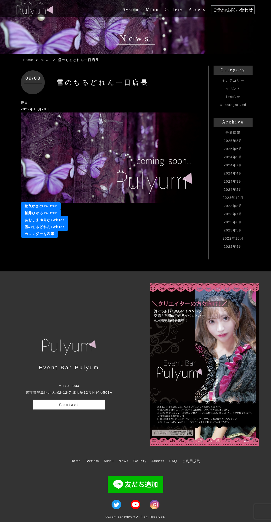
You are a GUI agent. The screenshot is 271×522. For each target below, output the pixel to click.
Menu (152, 9)
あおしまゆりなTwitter (45, 220)
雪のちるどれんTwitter (45, 227)
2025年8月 (233, 141)
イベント (233, 88)
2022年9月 (233, 246)
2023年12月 (233, 198)
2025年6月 (233, 149)
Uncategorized (233, 105)
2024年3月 (233, 181)
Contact (69, 405)
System (131, 9)
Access (197, 9)
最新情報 (233, 133)
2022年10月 (233, 238)
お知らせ (233, 97)
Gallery (174, 9)
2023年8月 (233, 206)
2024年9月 (233, 157)
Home (28, 60)
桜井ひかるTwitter (41, 213)
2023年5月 (233, 230)
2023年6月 (233, 222)
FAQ (173, 461)
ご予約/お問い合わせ (233, 9)
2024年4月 (233, 173)
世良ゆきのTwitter (41, 206)
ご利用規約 (191, 461)
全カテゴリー (233, 80)
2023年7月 (233, 214)
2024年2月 (233, 189)
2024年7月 (233, 165)
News (46, 60)
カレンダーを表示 (40, 234)
